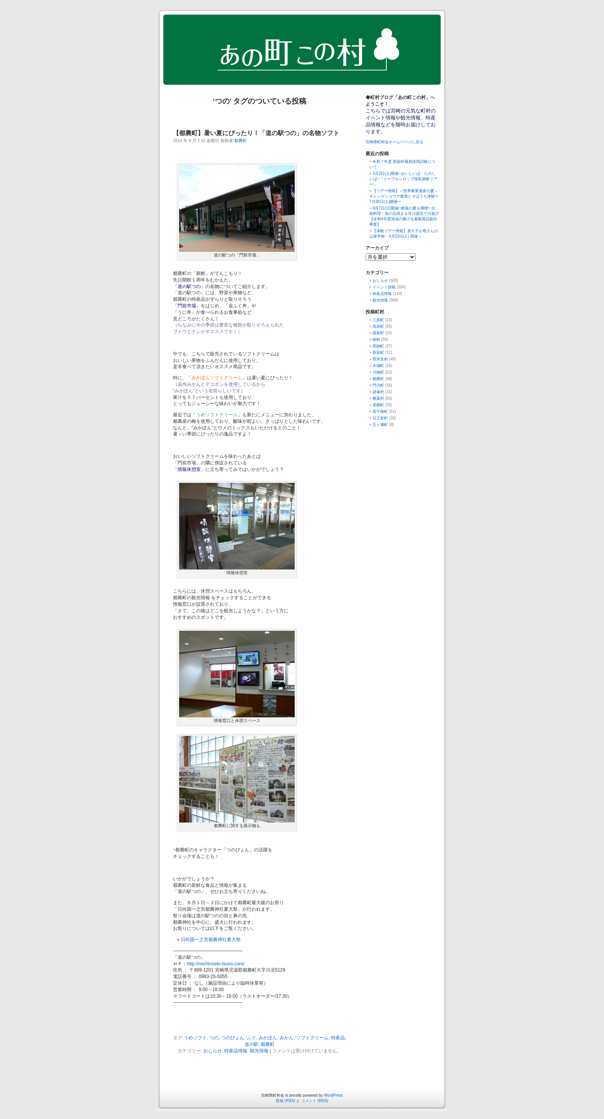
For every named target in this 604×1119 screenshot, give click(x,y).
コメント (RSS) (314, 1101)
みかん (287, 1037)
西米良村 (380, 359)
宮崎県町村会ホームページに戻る (394, 142)
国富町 (378, 333)
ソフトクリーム (312, 1037)
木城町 (378, 366)
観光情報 (259, 1051)
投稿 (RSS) (285, 1101)
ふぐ (251, 1037)
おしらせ (212, 1051)
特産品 (338, 1037)
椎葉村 (378, 398)
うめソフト (195, 1037)
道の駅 (251, 1044)
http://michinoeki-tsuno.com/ (215, 964)
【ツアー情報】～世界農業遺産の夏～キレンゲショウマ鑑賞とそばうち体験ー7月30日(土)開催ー (404, 196)
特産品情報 (235, 1051)
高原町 (378, 326)
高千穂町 (380, 411)
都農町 (240, 140)
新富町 (378, 352)
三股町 (378, 320)
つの (213, 1037)
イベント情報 (384, 287)
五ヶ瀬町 (380, 424)
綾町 (376, 339)
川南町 (378, 372)
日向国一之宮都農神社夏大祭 (211, 939)
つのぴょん (232, 1037)
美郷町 (378, 405)
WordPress (333, 1095)
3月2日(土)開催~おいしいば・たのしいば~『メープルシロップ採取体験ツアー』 (403, 178)
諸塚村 (378, 392)
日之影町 (380, 418)
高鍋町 (378, 346)
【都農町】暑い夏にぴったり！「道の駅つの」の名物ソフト (256, 133)
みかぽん (267, 1037)
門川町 (378, 385)
